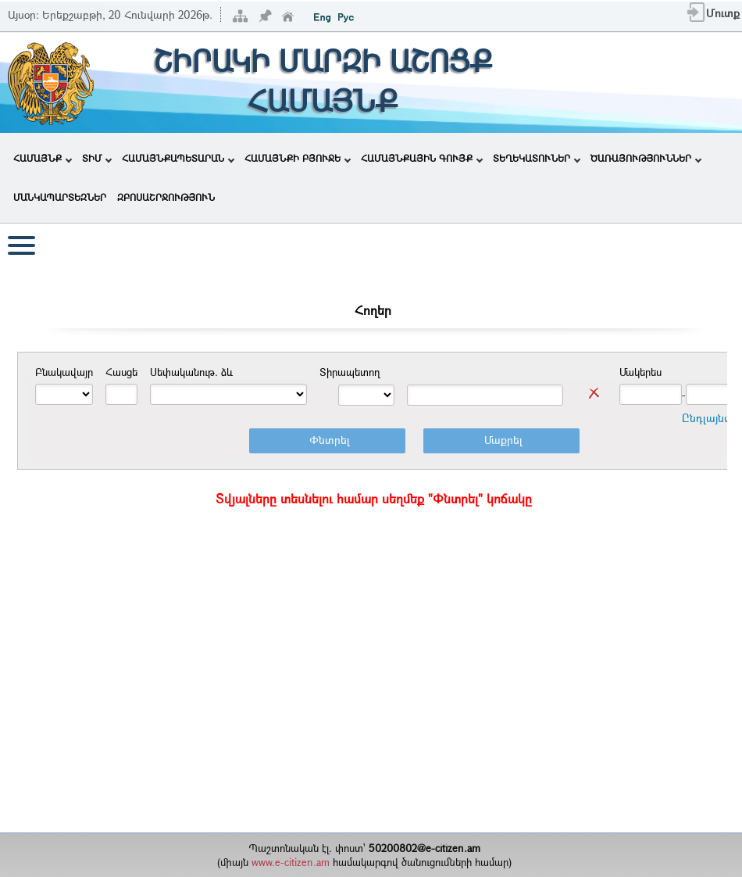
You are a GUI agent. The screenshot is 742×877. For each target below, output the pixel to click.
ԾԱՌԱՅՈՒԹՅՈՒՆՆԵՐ (645, 158)
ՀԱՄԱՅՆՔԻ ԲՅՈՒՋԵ (297, 158)
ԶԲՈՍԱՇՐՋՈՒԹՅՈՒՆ (166, 197)
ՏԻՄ (97, 158)
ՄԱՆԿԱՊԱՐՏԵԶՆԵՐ (59, 197)
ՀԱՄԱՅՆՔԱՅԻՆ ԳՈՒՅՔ (422, 158)
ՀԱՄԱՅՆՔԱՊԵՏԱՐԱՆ (178, 158)
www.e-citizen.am (290, 862)
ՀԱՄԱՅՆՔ (42, 158)
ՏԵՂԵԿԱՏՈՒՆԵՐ (536, 158)
